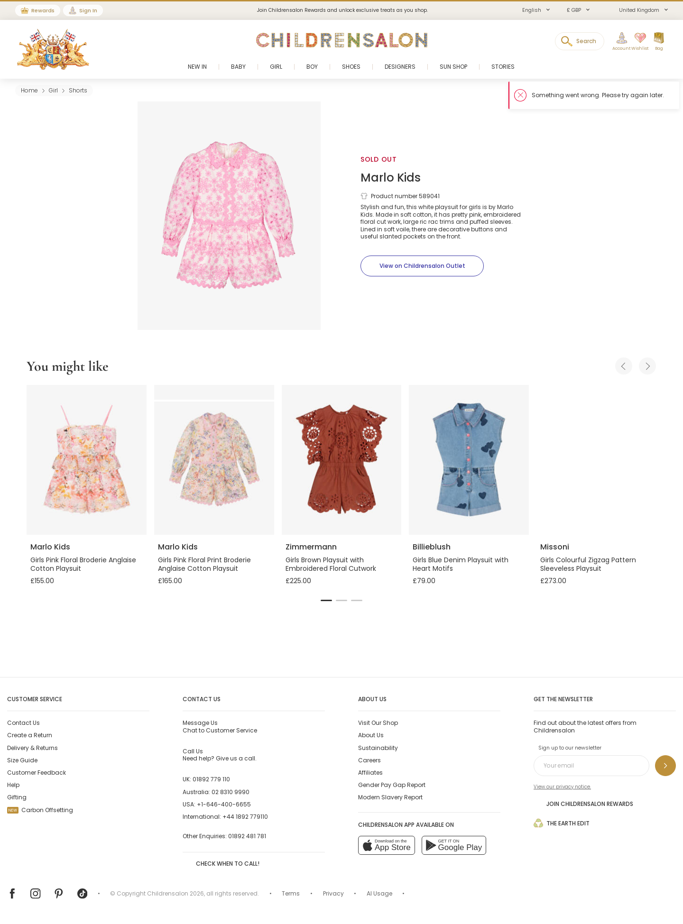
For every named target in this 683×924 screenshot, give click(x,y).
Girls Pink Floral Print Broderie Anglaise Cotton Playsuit (204, 564)
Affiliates (370, 772)
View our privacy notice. (562, 786)
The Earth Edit (562, 823)
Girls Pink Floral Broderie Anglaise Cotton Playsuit (83, 564)
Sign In (88, 10)
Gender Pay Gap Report (391, 785)
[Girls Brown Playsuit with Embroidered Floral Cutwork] (342, 460)
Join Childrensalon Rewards (583, 803)
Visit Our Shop (378, 723)
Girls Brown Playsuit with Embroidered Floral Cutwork (331, 564)
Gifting (17, 797)
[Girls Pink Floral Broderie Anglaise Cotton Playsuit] (87, 460)
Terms (291, 893)
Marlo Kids (390, 177)
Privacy (333, 893)
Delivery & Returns (32, 748)
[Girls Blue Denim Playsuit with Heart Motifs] (469, 460)
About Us (371, 735)
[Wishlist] (637, 41)
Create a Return (29, 735)
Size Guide (22, 760)
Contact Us (23, 723)
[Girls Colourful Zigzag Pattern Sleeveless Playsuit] (596, 460)
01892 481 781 (247, 836)
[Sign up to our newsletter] (665, 765)
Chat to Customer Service (220, 726)
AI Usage (379, 893)
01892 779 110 (211, 779)
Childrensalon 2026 (175, 893)
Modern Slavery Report (390, 797)
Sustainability (378, 748)
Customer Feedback (36, 772)
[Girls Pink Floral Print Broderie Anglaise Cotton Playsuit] (214, 460)
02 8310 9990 (230, 792)
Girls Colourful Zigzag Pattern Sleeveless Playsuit (588, 564)
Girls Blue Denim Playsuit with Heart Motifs (460, 564)
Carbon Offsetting (40, 810)
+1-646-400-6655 (224, 804)
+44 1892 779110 (245, 817)
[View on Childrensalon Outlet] (422, 266)
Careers (369, 760)
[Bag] (659, 41)
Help (13, 785)
